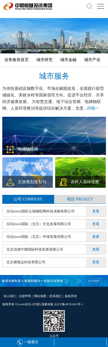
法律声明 (25, 296)
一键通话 (27, 342)
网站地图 (40, 296)
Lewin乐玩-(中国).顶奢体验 (36, 304)
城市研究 (44, 59)
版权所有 (71, 296)
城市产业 (92, 59)
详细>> (93, 108)
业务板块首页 (16, 59)
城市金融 (68, 59)
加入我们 (10, 296)
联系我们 (56, 296)
